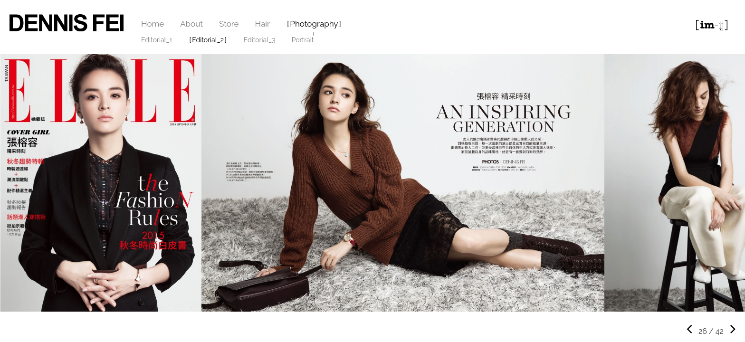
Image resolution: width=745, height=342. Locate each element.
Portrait (303, 40)
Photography (314, 23)
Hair (262, 23)
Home (152, 23)
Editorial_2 (208, 40)
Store (229, 23)
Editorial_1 (156, 40)
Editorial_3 (260, 40)
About (191, 23)
